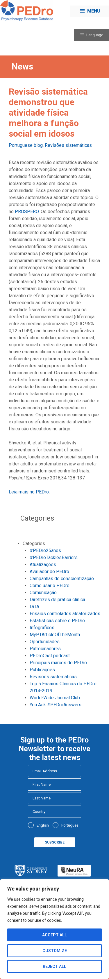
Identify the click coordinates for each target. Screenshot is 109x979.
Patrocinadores (45, 648)
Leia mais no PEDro (29, 492)
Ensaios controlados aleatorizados (65, 613)
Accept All (54, 935)
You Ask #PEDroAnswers (55, 704)
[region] (54, 929)
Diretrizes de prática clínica (57, 599)
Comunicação (43, 592)
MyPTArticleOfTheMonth (55, 634)
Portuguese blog (26, 145)
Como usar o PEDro (49, 585)
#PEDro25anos (45, 550)
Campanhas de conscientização (62, 578)
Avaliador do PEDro (49, 571)
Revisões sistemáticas (68, 145)
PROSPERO (27, 211)
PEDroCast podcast (50, 655)
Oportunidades (45, 641)
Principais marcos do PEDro (58, 662)
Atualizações (43, 564)
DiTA (34, 606)
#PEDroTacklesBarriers (54, 557)
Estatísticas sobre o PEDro (57, 620)
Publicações (42, 669)
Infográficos (42, 627)
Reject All (54, 966)
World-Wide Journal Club (55, 697)
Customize (54, 950)
